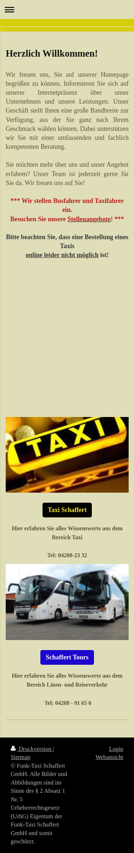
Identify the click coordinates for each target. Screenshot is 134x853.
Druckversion (32, 748)
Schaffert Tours (67, 657)
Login (116, 748)
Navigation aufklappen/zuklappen (67, 9)
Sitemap (20, 757)
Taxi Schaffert (67, 509)
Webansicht (109, 757)
